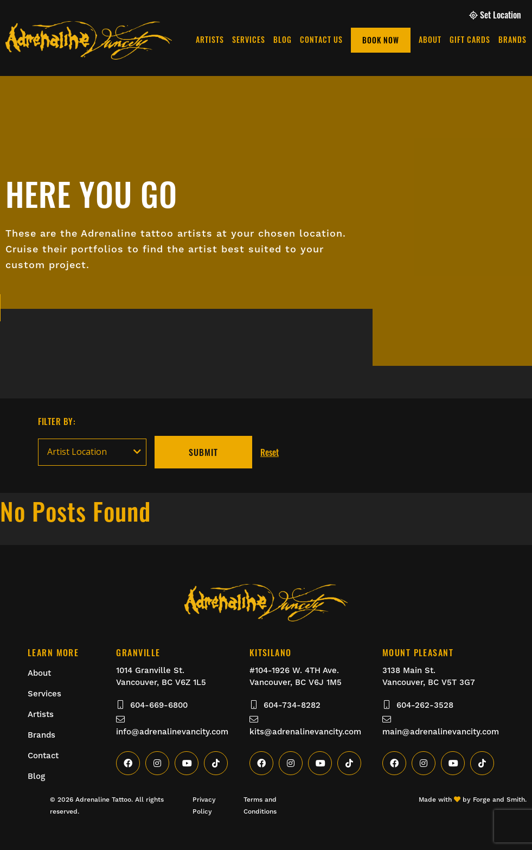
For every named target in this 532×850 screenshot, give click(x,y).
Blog (398, 39)
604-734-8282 (285, 705)
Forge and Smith (499, 799)
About (370, 14)
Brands (446, 14)
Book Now (496, 40)
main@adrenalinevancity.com (440, 726)
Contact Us (437, 39)
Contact (43, 755)
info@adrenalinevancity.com (172, 726)
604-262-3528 (417, 705)
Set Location (495, 14)
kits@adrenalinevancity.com (305, 726)
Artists (326, 39)
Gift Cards (407, 14)
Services (364, 39)
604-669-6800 (152, 705)
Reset (269, 452)
